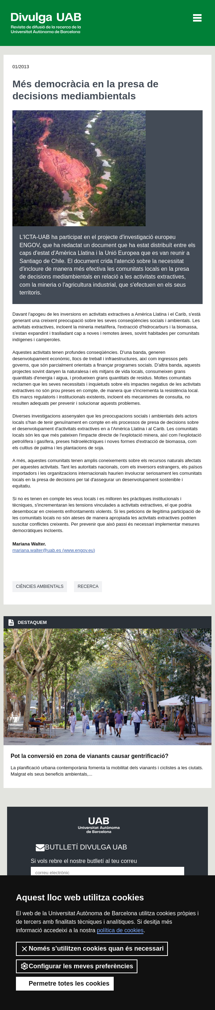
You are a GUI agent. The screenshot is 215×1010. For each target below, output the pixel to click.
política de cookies (120, 930)
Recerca (88, 586)
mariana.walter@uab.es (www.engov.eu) (53, 550)
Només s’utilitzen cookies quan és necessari (92, 949)
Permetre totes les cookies (64, 983)
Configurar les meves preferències (76, 966)
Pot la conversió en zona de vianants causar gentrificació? (89, 756)
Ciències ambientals (39, 586)
